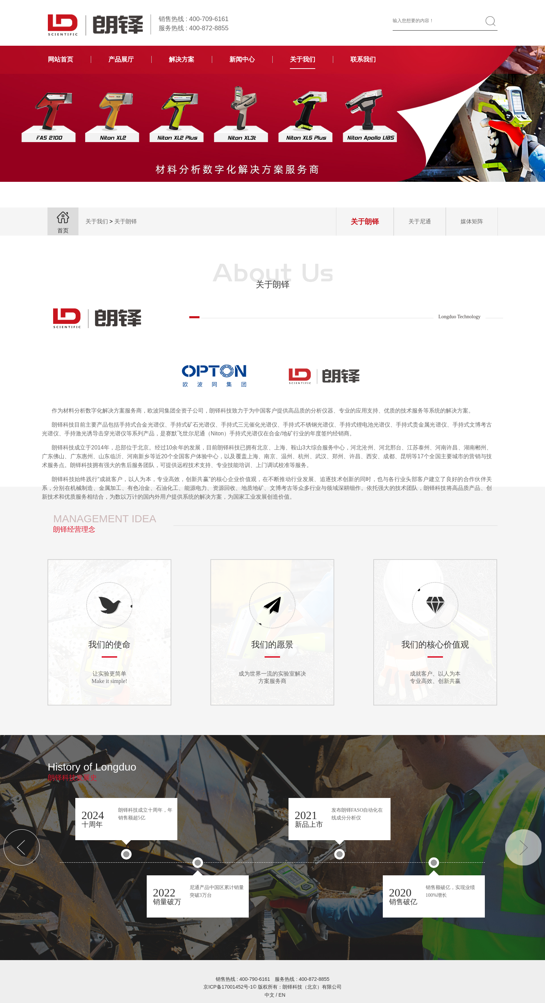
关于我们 (302, 59)
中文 (269, 995)
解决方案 (181, 59)
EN (282, 995)
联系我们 (363, 59)
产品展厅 (121, 59)
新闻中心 (242, 59)
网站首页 (60, 59)
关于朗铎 (125, 221)
